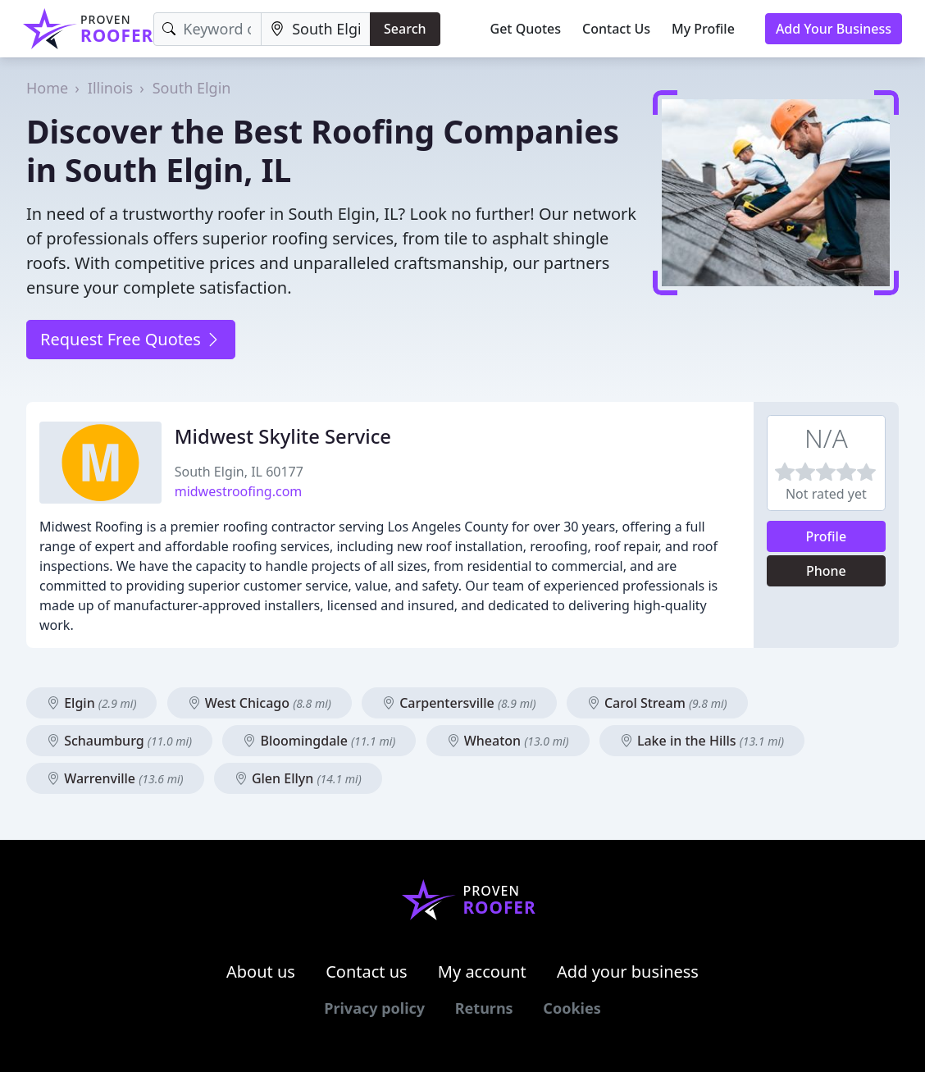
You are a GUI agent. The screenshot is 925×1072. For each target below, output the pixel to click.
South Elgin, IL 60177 (239, 472)
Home (47, 88)
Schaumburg (119, 741)
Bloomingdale (319, 741)
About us (260, 971)
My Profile (703, 29)
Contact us (367, 971)
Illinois (110, 88)
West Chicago (259, 703)
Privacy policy (374, 1008)
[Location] (316, 29)
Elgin (91, 703)
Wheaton (508, 741)
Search (405, 29)
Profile (826, 536)
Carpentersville (459, 703)
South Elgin (192, 88)
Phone (826, 571)
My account (482, 971)
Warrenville (115, 778)
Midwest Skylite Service (283, 436)
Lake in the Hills (702, 741)
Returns (484, 1008)
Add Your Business (833, 29)
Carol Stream (657, 703)
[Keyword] (207, 29)
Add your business (628, 971)
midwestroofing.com (239, 491)
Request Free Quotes (130, 339)
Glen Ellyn (298, 778)
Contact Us (616, 29)
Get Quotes (526, 29)
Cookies (571, 1008)
